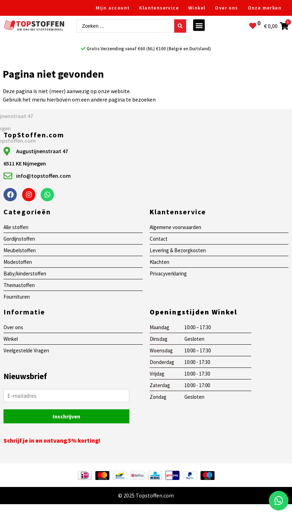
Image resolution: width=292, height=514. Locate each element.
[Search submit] (180, 26)
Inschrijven (66, 416)
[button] (199, 25)
